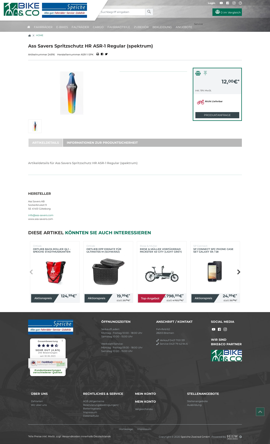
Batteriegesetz (92, 408)
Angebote (184, 27)
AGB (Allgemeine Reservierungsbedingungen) (100, 403)
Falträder (80, 27)
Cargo (98, 27)
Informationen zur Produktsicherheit (102, 142)
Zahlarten (37, 401)
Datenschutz (91, 415)
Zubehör (141, 27)
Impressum (90, 412)
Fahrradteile (118, 27)
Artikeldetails (45, 142)
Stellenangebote (197, 401)
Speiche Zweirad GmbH (195, 436)
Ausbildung (194, 404)
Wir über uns (39, 404)
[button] (238, 272)
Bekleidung (162, 27)
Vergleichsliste (144, 409)
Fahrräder (43, 27)
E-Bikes (62, 27)
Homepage (126, 429)
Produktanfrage (217, 115)
